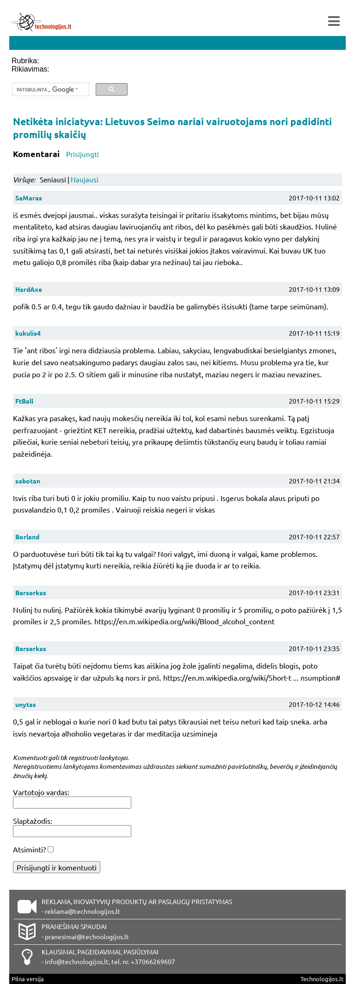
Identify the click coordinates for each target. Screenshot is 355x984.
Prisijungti (82, 154)
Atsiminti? (29, 849)
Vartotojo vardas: (41, 792)
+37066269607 (153, 961)
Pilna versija (28, 979)
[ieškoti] (50, 89)
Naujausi (84, 179)
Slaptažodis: (32, 820)
